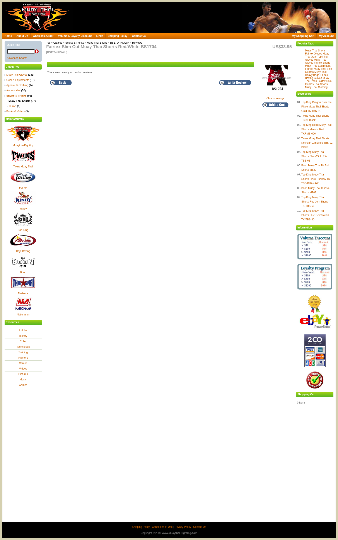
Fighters (23, 357)
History (23, 335)
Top (48, 42)
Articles (23, 330)
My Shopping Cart (303, 35)
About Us (22, 35)
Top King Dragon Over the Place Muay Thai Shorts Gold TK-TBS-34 (316, 106)
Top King (23, 230)
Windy (23, 208)
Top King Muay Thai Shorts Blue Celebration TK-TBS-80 (315, 215)
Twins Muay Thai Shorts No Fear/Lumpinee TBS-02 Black (317, 143)
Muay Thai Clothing (316, 87)
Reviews (137, 42)
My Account (326, 35)
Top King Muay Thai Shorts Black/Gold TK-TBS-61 (314, 156)
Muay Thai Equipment (318, 65)
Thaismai (23, 293)
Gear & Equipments (19, 80)
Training (23, 352)
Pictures (23, 374)
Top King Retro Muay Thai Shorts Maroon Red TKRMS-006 (316, 129)
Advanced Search (17, 58)
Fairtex (23, 187)
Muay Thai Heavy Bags (316, 73)
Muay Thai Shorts (315, 50)
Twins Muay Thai (23, 166)
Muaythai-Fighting (23, 145)
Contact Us (139, 35)
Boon (23, 272)
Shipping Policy (117, 35)
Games (23, 385)
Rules (23, 341)
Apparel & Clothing (19, 85)
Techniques (23, 346)
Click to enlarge (276, 97)
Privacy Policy (183, 526)
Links (99, 35)
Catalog (57, 42)
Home (8, 35)
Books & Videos (17, 111)
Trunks (13, 106)
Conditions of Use (162, 526)
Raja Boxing (23, 251)
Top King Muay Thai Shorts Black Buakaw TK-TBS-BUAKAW (316, 179)
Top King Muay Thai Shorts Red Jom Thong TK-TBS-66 (314, 202)
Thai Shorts (321, 84)
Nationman (23, 314)
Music (23, 379)
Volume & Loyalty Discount (75, 35)
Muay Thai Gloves (19, 74)
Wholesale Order (43, 35)
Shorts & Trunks (74, 42)
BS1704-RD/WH (119, 42)
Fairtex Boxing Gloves (316, 76)
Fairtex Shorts (322, 62)
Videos (23, 368)
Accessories (15, 90)
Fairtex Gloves (313, 53)
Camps (23, 363)
